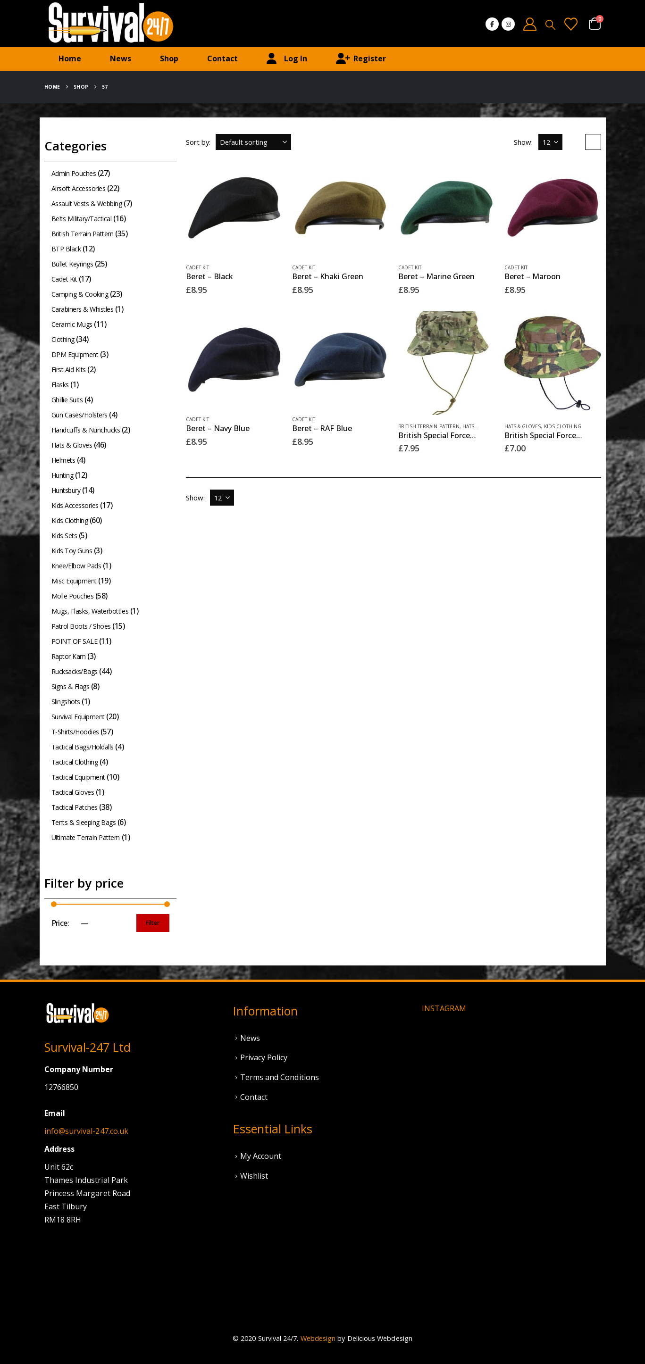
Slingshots (65, 701)
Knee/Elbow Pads (76, 565)
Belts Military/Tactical (81, 218)
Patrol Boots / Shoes (81, 626)
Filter (152, 923)
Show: (523, 142)
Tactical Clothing (74, 761)
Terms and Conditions (279, 1077)
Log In (287, 59)
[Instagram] (508, 24)
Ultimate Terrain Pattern (85, 837)
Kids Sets (64, 535)
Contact (222, 58)
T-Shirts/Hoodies (75, 731)
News (120, 58)
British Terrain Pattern (429, 426)
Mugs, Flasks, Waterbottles (90, 611)
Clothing (63, 339)
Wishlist (254, 1176)
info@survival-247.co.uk (86, 1131)
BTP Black (66, 248)
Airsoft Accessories (78, 188)
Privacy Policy (264, 1057)
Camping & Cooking (80, 294)
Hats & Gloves (522, 426)
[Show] (550, 142)
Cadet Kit (197, 267)
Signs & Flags (70, 686)
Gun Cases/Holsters (79, 414)
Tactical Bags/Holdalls (82, 746)
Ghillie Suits (67, 399)
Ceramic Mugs (71, 324)
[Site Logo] (110, 23)
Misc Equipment (74, 580)
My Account (261, 1156)
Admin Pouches (73, 173)
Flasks (60, 384)
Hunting (62, 475)
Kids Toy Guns (71, 550)
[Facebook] (492, 24)
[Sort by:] (253, 142)
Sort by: (198, 142)
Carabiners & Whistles (82, 309)
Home (70, 58)
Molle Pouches (72, 595)
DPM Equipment (75, 354)
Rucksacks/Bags (74, 671)
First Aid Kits (68, 369)
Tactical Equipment (78, 777)
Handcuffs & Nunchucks (85, 429)
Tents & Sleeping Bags (83, 822)
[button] (550, 24)
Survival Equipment (78, 716)
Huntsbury (66, 490)
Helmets (63, 460)
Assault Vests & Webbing (86, 203)
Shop (169, 58)
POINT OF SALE (74, 641)
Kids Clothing (563, 426)
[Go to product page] (234, 207)
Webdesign (318, 1338)
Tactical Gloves (72, 792)
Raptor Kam (68, 656)
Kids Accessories (75, 505)
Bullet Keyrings (72, 263)
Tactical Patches (74, 807)
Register (361, 59)
